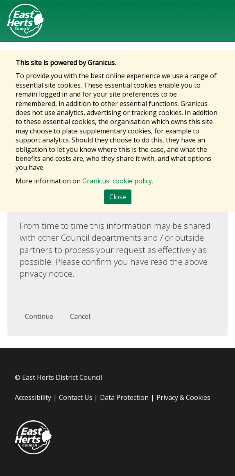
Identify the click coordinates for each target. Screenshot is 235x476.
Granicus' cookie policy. (117, 180)
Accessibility (33, 397)
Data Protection (124, 397)
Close (117, 196)
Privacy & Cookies (183, 397)
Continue (39, 316)
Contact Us (76, 397)
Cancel (80, 316)
